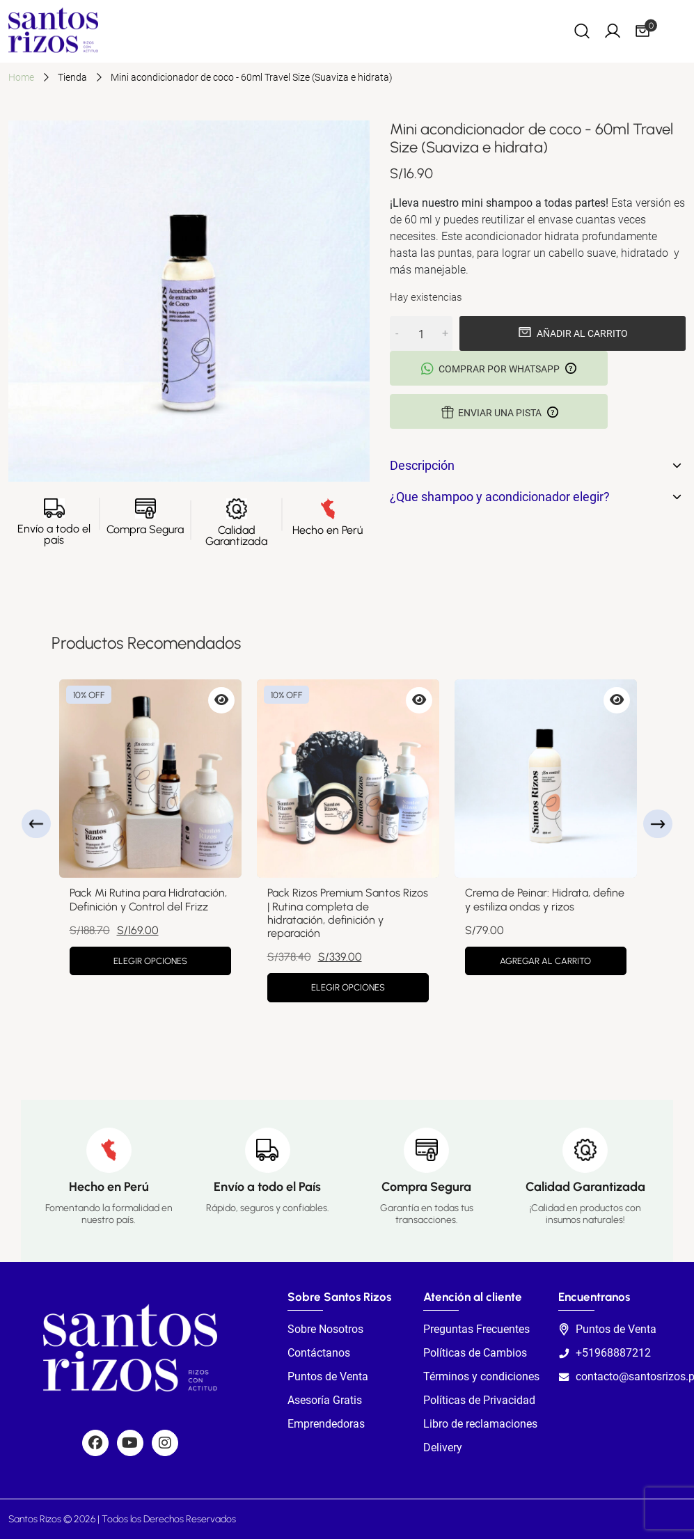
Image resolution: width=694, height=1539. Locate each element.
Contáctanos (318, 1352)
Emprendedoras (326, 1423)
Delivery (442, 1447)
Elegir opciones (150, 961)
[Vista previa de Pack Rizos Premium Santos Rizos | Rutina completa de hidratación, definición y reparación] (419, 700)
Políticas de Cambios (475, 1352)
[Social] (95, 1443)
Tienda (72, 77)
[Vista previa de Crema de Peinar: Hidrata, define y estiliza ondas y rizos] (617, 700)
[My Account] (613, 30)
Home (21, 77)
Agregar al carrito (545, 961)
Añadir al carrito (582, 333)
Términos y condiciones (481, 1376)
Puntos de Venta (327, 1376)
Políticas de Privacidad (479, 1400)
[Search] (582, 30)
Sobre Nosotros (325, 1329)
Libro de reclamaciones (480, 1423)
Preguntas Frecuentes (476, 1329)
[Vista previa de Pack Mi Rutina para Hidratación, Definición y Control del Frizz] (221, 700)
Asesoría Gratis (324, 1400)
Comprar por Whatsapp (498, 369)
